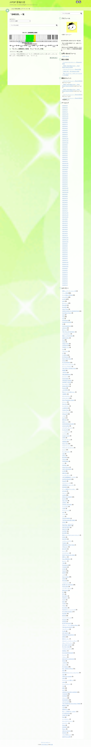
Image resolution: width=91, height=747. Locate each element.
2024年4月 (65, 155)
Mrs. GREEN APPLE (67, 668)
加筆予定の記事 (66, 736)
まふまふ (64, 655)
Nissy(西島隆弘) (66, 559)
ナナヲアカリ (65, 553)
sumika (64, 495)
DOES (63, 537)
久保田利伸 (65, 408)
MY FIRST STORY (67, 645)
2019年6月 (65, 274)
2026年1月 (65, 111)
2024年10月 (65, 142)
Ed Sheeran (65, 357)
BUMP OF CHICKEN (67, 584)
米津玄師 (64, 696)
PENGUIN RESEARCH (68, 635)
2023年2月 (65, 184)
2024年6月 (65, 151)
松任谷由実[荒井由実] (67, 653)
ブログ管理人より (66, 734)
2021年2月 (65, 233)
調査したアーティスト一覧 (69, 291)
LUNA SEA (65, 715)
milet (63, 674)
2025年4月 (65, 130)
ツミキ (64, 514)
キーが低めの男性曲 (67, 295)
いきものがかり (66, 333)
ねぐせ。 (64, 561)
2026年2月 (65, 109)
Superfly (64, 481)
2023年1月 (65, 186)
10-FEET (64, 531)
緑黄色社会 (65, 709)
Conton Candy (66, 435)
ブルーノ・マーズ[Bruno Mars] (70, 625)
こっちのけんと (66, 431)
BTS (63, 594)
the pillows (65, 607)
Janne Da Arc (65, 467)
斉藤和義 (64, 441)
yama (63, 682)
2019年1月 (65, 285)
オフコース (65, 376)
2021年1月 (65, 235)
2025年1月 (65, 136)
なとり (64, 551)
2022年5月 (65, 202)
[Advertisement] (34, 71)
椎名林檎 (64, 457)
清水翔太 (64, 465)
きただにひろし (66, 396)
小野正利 (64, 372)
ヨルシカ (64, 698)
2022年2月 (65, 208)
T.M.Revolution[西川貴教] (68, 520)
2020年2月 (65, 258)
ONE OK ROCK (66, 731)
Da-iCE (64, 498)
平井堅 (64, 603)
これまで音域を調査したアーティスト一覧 (21, 8)
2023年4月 (65, 180)
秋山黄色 (64, 307)
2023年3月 (65, 182)
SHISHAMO (65, 461)
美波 (63, 670)
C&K (63, 453)
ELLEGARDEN (66, 362)
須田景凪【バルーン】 (68, 485)
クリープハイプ (66, 412)
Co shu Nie (65, 429)
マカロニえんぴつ (66, 648)
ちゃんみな (65, 506)
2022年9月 (65, 194)
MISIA (63, 660)
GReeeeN (64, 414)
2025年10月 (65, 118)
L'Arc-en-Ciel (65, 701)
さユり (64, 449)
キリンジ (64, 402)
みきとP (64, 664)
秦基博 (64, 572)
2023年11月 (65, 165)
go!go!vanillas (65, 426)
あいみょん (65, 303)
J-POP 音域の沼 (17, 2)
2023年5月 (65, 177)
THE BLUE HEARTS (67, 627)
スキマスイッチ (66, 483)
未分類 (64, 299)
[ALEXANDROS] (66, 326)
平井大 (64, 605)
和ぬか (64, 729)
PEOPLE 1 (65, 597)
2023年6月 (65, 175)
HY (63, 353)
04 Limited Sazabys (67, 611)
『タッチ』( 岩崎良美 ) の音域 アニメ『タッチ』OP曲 (27, 49)
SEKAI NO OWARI (67, 497)
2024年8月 (65, 147)
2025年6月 (65, 126)
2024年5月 (65, 153)
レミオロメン (65, 719)
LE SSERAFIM (66, 713)
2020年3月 (65, 256)
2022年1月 (65, 210)
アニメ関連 (20, 51)
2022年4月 (65, 204)
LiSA (63, 707)
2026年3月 (65, 107)
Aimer (63, 360)
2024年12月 (65, 138)
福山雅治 (64, 613)
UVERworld (65, 345)
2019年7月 (65, 272)
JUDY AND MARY (66, 469)
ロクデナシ (65, 723)
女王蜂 (64, 471)
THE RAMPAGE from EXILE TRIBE (71, 703)
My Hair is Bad (66, 646)
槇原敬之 (64, 650)
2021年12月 (65, 212)
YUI (63, 686)
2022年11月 (65, 190)
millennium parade (67, 676)
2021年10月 (65, 217)
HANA (63, 578)
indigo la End (65, 343)
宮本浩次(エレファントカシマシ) (70, 672)
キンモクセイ (65, 406)
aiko (63, 301)
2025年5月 (65, 128)
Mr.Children (65, 666)
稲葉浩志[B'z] (65, 338)
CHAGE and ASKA (67, 504)
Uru (63, 349)
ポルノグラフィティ (67, 643)
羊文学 (64, 599)
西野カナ (64, 557)
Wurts (63, 725)
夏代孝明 (64, 549)
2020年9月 (65, 243)
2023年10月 (65, 167)
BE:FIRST (64, 596)
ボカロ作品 (65, 297)
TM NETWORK (66, 518)
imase (63, 341)
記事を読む (54, 58)
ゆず (63, 690)
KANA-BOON (65, 386)
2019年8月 (65, 270)
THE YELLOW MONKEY (68, 332)
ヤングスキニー (66, 684)
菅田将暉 (64, 487)
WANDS (64, 732)
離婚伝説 (64, 705)
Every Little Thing (66, 358)
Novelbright (65, 565)
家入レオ (64, 330)
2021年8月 (65, 221)
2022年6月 (65, 200)
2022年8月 (65, 196)
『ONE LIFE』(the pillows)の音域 (70, 71)
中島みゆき (65, 547)
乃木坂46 (64, 567)
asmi (63, 314)
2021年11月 (65, 215)
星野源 (64, 636)
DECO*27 (64, 529)
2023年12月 (65, 163)
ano (63, 318)
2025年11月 (65, 116)
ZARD (63, 437)
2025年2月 (65, 134)
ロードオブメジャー (67, 721)
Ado (63, 316)
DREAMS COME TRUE (68, 545)
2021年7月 (65, 223)
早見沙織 (64, 580)
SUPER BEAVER (66, 479)
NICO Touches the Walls (68, 555)
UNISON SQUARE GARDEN (69, 692)
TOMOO (64, 543)
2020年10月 (65, 241)
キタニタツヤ (65, 398)
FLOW (64, 631)
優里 (63, 688)
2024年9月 (65, 144)
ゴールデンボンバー (67, 427)
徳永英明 (64, 539)
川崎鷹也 (64, 394)
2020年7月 (65, 248)
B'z (63, 592)
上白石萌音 (65, 390)
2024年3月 (65, 157)
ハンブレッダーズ (66, 588)
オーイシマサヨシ (66, 366)
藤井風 (64, 615)
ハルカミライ (65, 582)
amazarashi (65, 320)
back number (65, 577)
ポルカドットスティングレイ (69, 641)
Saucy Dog (65, 443)
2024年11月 (65, 140)
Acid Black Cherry (66, 313)
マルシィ (64, 657)
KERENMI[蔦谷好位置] (68, 424)
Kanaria (64, 388)
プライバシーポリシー (45, 742)
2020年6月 (65, 250)
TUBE (63, 508)
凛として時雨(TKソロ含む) (69, 711)
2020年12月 (65, 237)
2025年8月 (65, 122)
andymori (64, 328)
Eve (63, 340)
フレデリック (65, 629)
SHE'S (64, 455)
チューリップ (65, 510)
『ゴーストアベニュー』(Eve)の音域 (71, 69)
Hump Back (65, 586)
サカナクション (66, 445)
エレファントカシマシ (68, 364)
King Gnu (64, 404)
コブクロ (64, 433)
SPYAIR (64, 491)
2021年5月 (65, 227)
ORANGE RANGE (67, 380)
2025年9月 (65, 120)
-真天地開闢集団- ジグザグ (69, 477)
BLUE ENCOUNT (66, 623)
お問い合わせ (65, 56)
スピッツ (64, 493)
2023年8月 (65, 171)
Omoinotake (65, 378)
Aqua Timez (65, 309)
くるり (64, 416)
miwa (63, 678)
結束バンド (65, 422)
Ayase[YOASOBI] (66, 322)
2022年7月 (65, 198)
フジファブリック (66, 617)
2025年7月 (65, 124)
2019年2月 (65, 283)
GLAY (63, 418)
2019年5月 (65, 276)
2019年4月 (65, 278)
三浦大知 (64, 662)
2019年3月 (65, 281)
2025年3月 (65, 132)
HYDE (63, 569)
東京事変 (64, 533)
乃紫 (63, 563)
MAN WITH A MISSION (68, 659)
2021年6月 (65, 225)
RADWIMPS (65, 700)
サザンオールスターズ (68, 447)
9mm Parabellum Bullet (68, 400)
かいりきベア (65, 384)
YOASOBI (64, 694)
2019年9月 (65, 268)
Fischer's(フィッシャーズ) (69, 609)
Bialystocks (65, 590)
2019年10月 (65, 266)
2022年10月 (65, 192)
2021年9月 (65, 219)
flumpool (64, 619)
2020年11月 (65, 239)
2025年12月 (65, 114)
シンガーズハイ (66, 475)
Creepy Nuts (65, 410)
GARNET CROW (66, 382)
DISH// (64, 522)
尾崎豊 (64, 370)
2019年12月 (65, 262)
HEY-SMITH (65, 633)
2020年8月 (65, 245)
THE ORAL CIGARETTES (69, 368)
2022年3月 (65, 206)
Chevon (64, 459)
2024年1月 (65, 161)
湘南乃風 (64, 473)
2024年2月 (65, 159)
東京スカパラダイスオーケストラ (70, 535)
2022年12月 (65, 188)
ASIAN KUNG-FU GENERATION (70, 311)
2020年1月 (65, 260)
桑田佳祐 (64, 419)
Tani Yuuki (64, 500)
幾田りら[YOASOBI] (67, 335)
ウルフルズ (65, 351)
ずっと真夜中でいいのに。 (69, 489)
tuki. (63, 512)
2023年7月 (65, 173)
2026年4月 (65, 105)
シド (63, 463)
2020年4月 (65, 254)
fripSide (64, 621)
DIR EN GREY (66, 527)
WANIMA (64, 727)
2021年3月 (65, 231)
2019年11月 (65, 264)
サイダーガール (66, 439)
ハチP (63, 575)
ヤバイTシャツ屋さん (67, 680)
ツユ (63, 516)
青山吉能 (64, 305)
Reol (63, 717)
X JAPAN (64, 355)
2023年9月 (65, 169)
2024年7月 (65, 149)
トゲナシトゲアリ (66, 541)
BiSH (63, 601)
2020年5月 (65, 252)
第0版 (51, 744)
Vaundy (64, 571)
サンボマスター (66, 451)
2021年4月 (65, 229)
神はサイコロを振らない (68, 392)
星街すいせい (65, 639)
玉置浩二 (64, 502)
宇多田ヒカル (65, 347)
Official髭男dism (66, 374)
